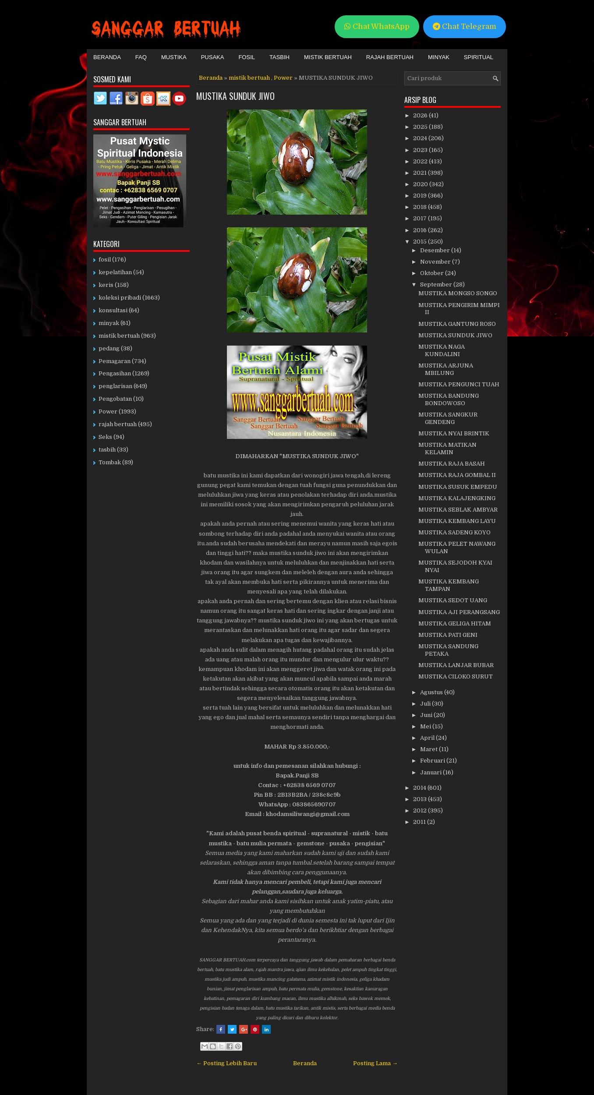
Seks (105, 437)
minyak (109, 323)
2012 (420, 810)
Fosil (246, 57)
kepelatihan (115, 272)
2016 (420, 230)
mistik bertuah (249, 77)
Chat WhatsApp (377, 26)
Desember (435, 250)
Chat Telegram (464, 26)
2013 (420, 799)
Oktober (432, 273)
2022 (421, 161)
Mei (426, 726)
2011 (420, 822)
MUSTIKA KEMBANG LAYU (457, 521)
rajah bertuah (118, 424)
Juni (427, 715)
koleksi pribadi (120, 297)
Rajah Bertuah (390, 57)
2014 (420, 787)
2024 (420, 138)
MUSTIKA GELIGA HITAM (454, 623)
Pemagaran (115, 361)
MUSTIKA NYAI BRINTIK (453, 433)
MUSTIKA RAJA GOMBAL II (457, 475)
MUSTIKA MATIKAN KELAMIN (447, 449)
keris (106, 285)
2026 (421, 115)
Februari (433, 760)
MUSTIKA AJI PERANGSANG (459, 612)
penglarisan (115, 386)
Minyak (438, 57)
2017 (420, 218)
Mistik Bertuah (328, 57)
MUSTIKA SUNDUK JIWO (235, 96)
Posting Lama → (375, 1063)
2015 (420, 241)
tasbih (107, 449)
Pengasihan (115, 373)
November (436, 261)
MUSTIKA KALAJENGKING (456, 498)
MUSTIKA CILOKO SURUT (455, 676)
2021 (420, 173)
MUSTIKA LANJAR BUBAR (456, 665)
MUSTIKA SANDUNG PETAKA (448, 650)
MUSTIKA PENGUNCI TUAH (458, 384)
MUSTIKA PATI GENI (447, 635)
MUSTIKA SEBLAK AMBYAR (458, 509)
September (436, 284)
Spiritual (478, 57)
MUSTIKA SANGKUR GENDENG (447, 418)
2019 (420, 195)
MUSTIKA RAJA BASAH (451, 463)
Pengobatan (115, 399)
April (428, 738)
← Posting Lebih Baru (226, 1063)
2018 (420, 207)
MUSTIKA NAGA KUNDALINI (441, 350)
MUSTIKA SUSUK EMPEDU (457, 487)
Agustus (432, 692)
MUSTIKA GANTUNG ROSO (457, 324)
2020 (421, 184)
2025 (421, 127)
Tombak (110, 462)
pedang (109, 348)
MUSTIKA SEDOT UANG (452, 600)
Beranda (107, 57)
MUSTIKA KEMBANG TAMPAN (448, 585)
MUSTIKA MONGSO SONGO (457, 293)
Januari (431, 772)
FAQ (141, 57)
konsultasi (113, 310)
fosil (105, 259)
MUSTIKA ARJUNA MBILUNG (445, 369)
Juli (426, 703)
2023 (421, 150)
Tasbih (279, 57)
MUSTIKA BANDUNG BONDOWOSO (448, 399)
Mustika (174, 57)
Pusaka (212, 57)
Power (283, 77)
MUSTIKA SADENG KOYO (454, 532)
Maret (429, 749)
